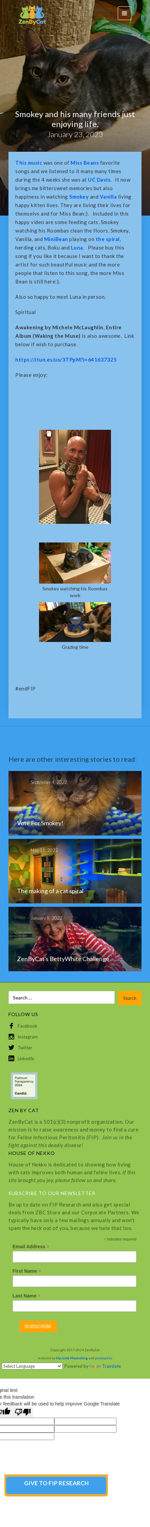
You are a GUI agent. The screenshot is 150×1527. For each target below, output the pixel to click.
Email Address (31, 1247)
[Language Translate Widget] (32, 1366)
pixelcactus (103, 1358)
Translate (105, 1366)
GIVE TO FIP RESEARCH (56, 1483)
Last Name (27, 1296)
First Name (27, 1271)
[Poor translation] (23, 1412)
